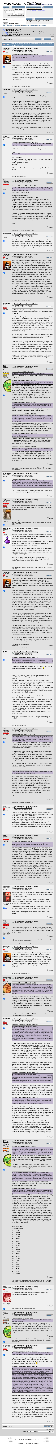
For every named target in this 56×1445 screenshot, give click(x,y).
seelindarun (6, 303)
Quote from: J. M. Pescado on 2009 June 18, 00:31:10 (25, 479)
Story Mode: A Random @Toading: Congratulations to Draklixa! (16, 34)
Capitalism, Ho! (15, 520)
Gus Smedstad (6, 180)
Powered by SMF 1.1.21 (20, 1439)
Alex (4, 835)
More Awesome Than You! (13, 29)
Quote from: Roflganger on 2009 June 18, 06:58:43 (24, 770)
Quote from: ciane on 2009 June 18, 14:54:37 (22, 841)
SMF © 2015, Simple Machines (34, 1439)
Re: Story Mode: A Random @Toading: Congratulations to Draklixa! (26, 49)
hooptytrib (6, 886)
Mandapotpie (7, 977)
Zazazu (5, 499)
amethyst (36, 21)
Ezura (5, 136)
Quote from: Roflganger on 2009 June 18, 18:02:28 (24, 982)
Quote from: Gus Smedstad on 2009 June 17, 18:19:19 (25, 54)
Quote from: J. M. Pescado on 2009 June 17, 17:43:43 (25, 142)
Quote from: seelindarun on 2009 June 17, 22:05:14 (24, 380)
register (20, 9)
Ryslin (5, 1286)
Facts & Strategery (13, 32)
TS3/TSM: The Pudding (13, 31)
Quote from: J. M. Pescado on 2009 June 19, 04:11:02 (25, 1351)
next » (52, 35)
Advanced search (14, 23)
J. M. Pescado (5, 366)
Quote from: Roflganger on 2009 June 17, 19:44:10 (24, 734)
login (16, 9)
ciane (4, 806)
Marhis (5, 922)
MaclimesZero (7, 89)
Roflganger (6, 48)
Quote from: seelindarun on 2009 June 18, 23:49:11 (24, 1146)
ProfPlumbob (7, 528)
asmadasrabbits (8, 233)
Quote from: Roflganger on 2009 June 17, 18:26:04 (24, 185)
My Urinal (14, 524)
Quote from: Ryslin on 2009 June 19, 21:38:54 (23, 1318)
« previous (51, 34)
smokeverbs (7, 473)
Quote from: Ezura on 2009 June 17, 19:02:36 (23, 372)
